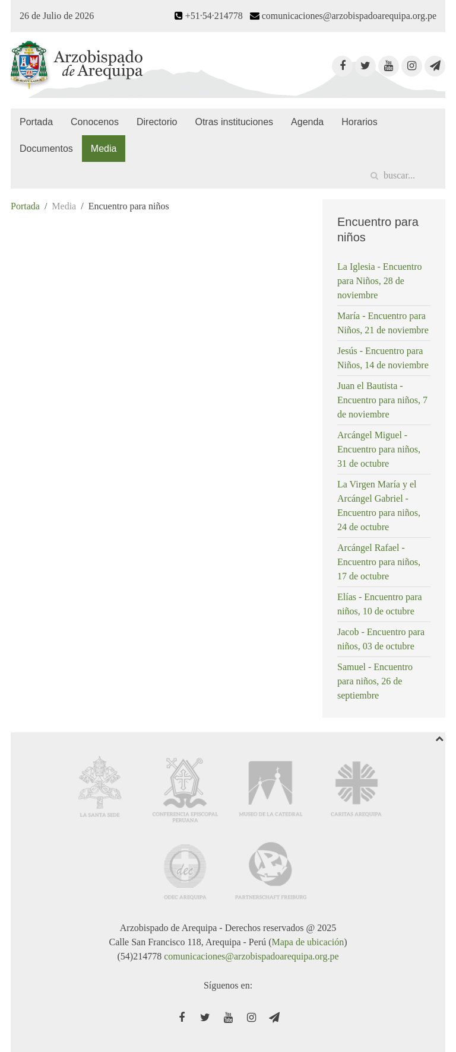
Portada (36, 122)
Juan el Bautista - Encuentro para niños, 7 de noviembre (382, 400)
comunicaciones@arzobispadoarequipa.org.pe (251, 956)
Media (104, 149)
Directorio (157, 122)
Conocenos (95, 122)
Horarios (359, 122)
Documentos (46, 149)
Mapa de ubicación (307, 942)
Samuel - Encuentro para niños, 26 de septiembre (375, 681)
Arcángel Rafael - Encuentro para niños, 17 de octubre (378, 562)
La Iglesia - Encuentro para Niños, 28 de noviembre (379, 281)
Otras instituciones (234, 122)
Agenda (307, 122)
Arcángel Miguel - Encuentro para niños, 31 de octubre (378, 449)
